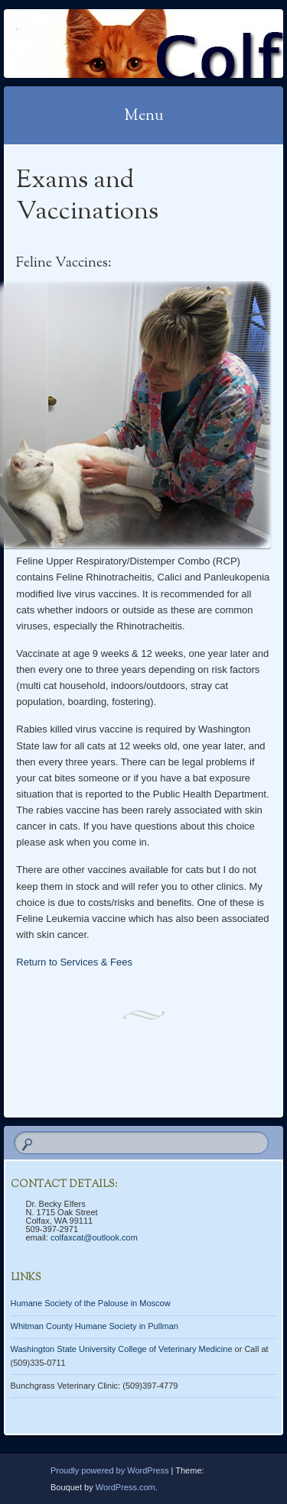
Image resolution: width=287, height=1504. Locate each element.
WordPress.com (125, 1487)
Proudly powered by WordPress (109, 1470)
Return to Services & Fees (74, 962)
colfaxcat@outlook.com (94, 1237)
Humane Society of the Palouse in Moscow (91, 1303)
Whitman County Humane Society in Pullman (94, 1326)
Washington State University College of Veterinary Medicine (122, 1349)
